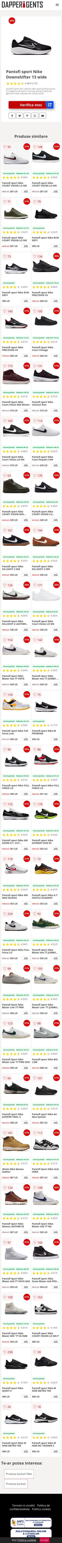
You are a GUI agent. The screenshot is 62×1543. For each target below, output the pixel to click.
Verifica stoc (36, 105)
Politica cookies (41, 1509)
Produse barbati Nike (19, 1474)
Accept (44, 1540)
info (26, 191)
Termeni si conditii (23, 1505)
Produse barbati (16, 1484)
